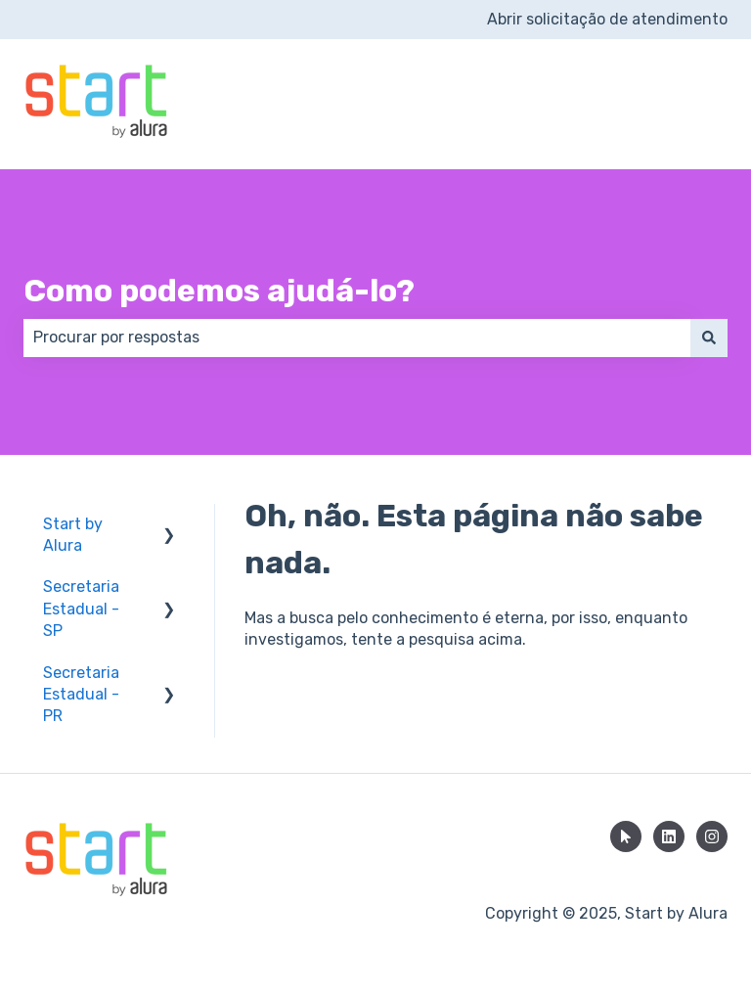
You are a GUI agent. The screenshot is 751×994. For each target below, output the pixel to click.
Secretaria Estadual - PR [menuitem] (81, 694)
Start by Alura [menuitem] (73, 535)
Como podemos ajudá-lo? (219, 290)
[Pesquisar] (709, 337)
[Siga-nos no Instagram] (712, 836)
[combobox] (356, 337)
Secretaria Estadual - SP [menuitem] (81, 608)
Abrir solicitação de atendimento (607, 19)
